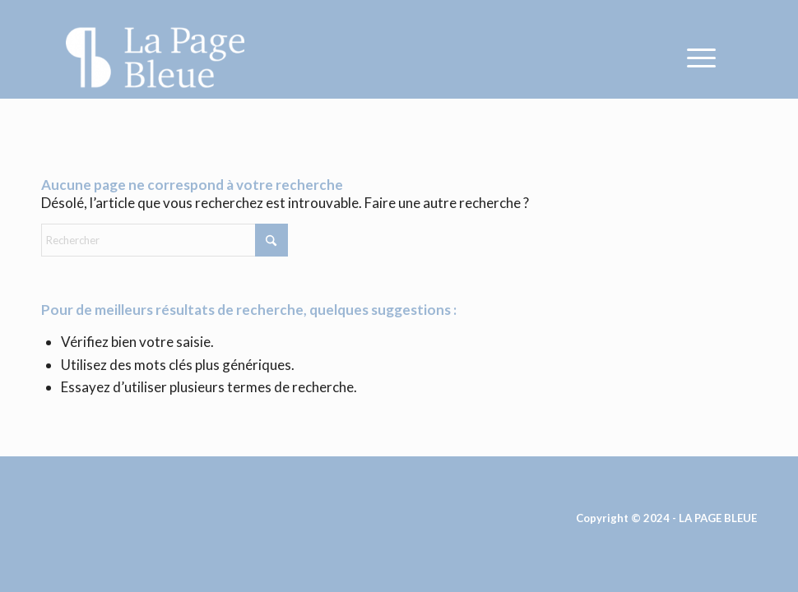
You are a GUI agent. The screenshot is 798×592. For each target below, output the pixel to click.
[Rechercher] (164, 240)
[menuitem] (693, 57)
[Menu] (693, 57)
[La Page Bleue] (155, 57)
